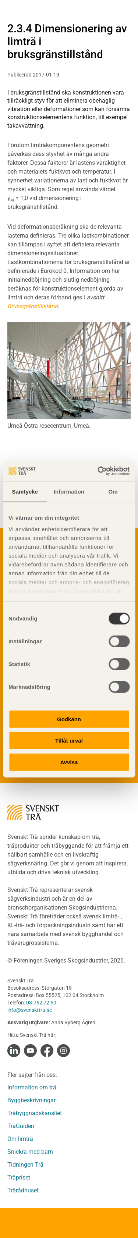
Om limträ (20, 1138)
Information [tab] (69, 491)
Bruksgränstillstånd (32, 306)
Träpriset (18, 1177)
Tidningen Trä (25, 1164)
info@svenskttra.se (29, 1010)
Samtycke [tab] (25, 491)
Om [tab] (113, 491)
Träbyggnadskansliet (34, 1113)
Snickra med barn (30, 1151)
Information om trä (31, 1087)
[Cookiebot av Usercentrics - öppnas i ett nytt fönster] (98, 471)
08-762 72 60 (41, 1003)
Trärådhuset (23, 1190)
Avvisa (69, 762)
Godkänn (69, 719)
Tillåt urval (69, 740)
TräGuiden (20, 1126)
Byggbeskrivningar (31, 1100)
